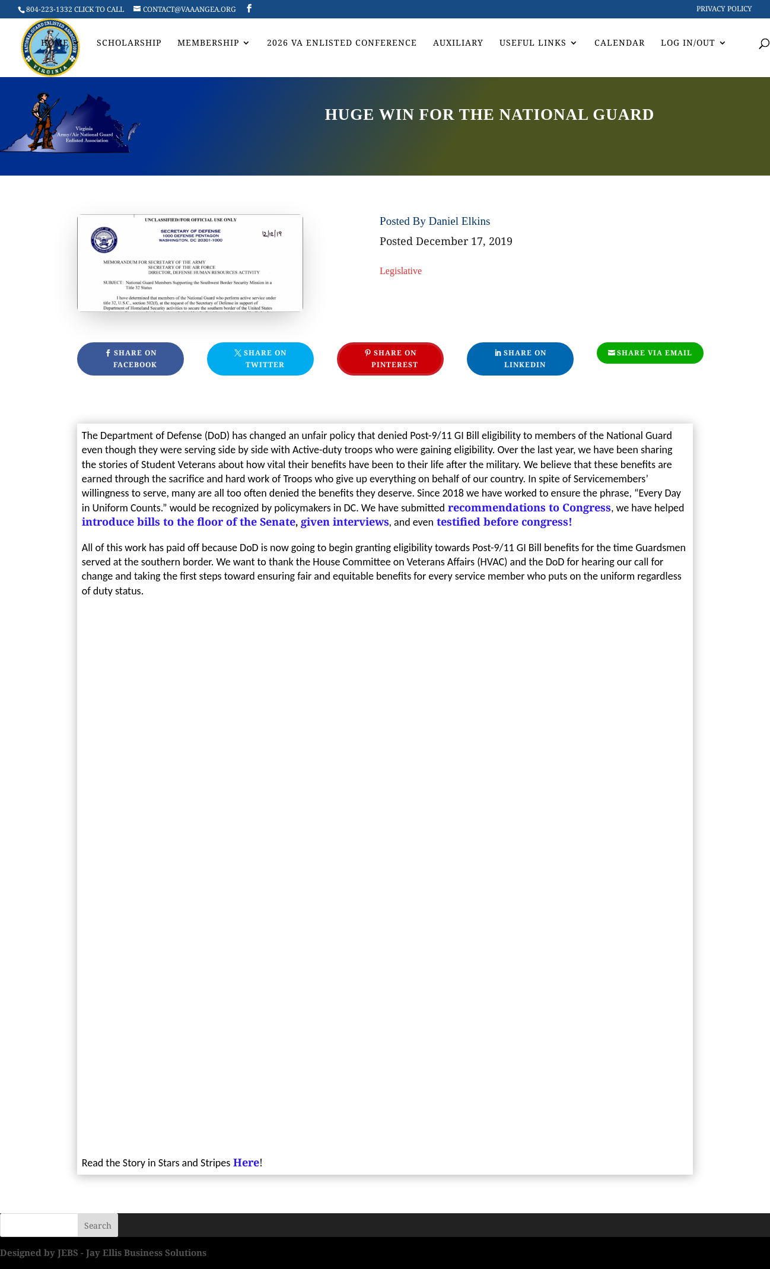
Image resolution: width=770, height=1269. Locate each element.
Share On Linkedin (525, 359)
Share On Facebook (135, 359)
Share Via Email (654, 353)
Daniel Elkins (459, 221)
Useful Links (533, 43)
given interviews (345, 521)
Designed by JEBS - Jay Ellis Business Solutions (103, 1252)
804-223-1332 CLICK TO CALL (75, 9)
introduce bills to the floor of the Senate (188, 521)
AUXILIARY (458, 43)
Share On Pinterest (394, 359)
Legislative (401, 271)
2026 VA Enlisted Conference (342, 43)
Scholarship (129, 43)
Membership (208, 43)
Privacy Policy (724, 9)
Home (55, 43)
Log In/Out (688, 43)
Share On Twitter (265, 359)
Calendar (619, 43)
